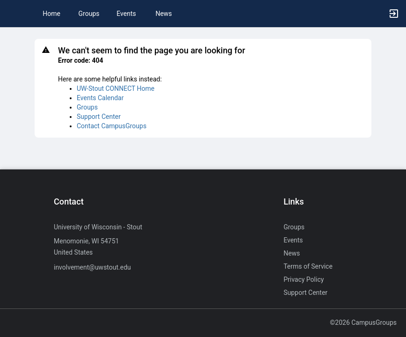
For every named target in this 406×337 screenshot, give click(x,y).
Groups (89, 13)
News (163, 13)
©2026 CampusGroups (363, 322)
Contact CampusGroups (111, 126)
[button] (11, 13)
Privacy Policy (303, 279)
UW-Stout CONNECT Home (115, 88)
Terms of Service (308, 266)
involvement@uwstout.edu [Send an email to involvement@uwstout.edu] (92, 267)
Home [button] (51, 13)
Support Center (99, 116)
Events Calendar (100, 98)
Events (126, 13)
